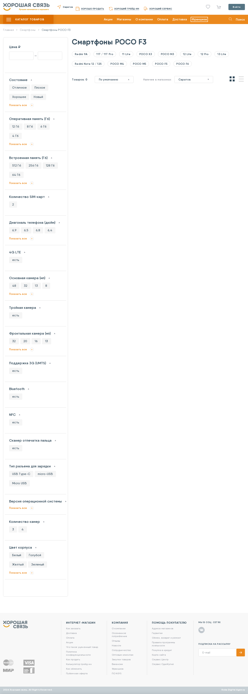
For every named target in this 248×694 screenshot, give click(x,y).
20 (25, 341)
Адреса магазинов (162, 628)
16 (36, 341)
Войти (237, 6)
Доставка (179, 19)
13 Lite (221, 54)
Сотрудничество (121, 650)
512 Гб (16, 165)
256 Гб (33, 165)
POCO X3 (145, 54)
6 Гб (43, 126)
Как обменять (74, 668)
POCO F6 (182, 64)
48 (14, 285)
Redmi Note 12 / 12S (88, 64)
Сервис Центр (160, 659)
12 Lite (187, 54)
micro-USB (45, 474)
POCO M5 (139, 64)
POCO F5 (161, 64)
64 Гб (16, 175)
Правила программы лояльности (163, 644)
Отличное (19, 87)
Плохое (39, 87)
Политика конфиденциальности (78, 653)
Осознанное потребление (119, 635)
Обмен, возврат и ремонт (166, 637)
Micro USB (19, 483)
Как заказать (73, 628)
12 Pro (205, 54)
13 (36, 285)
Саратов (68, 6)
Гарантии (157, 633)
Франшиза (199, 19)
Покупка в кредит (162, 650)
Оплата (162, 19)
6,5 (26, 230)
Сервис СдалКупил (163, 664)
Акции (108, 19)
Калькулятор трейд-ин (79, 664)
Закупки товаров (121, 659)
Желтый (18, 564)
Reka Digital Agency (233, 689)
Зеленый (37, 564)
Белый (16, 555)
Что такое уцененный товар (82, 647)
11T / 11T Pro (104, 54)
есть (15, 260)
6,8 (38, 230)
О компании (144, 19)
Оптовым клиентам (122, 654)
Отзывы (116, 640)
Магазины (124, 19)
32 (26, 285)
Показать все (18, 105)
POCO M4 (117, 64)
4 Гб (15, 136)
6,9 (14, 230)
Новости (116, 645)
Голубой (35, 555)
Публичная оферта (77, 673)
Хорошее (19, 97)
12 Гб (15, 126)
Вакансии (117, 664)
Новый (38, 97)
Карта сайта (159, 654)
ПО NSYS (116, 673)
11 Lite (126, 54)
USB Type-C (21, 474)
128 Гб (50, 165)
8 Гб (30, 126)
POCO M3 (167, 54)
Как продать (73, 659)
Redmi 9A (81, 54)
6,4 (50, 230)
